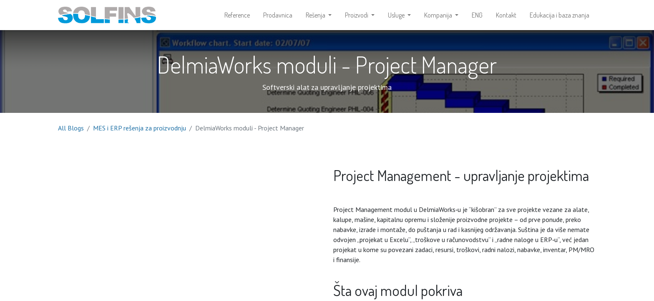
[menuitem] (237, 15)
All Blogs (71, 128)
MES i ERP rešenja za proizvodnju (139, 128)
